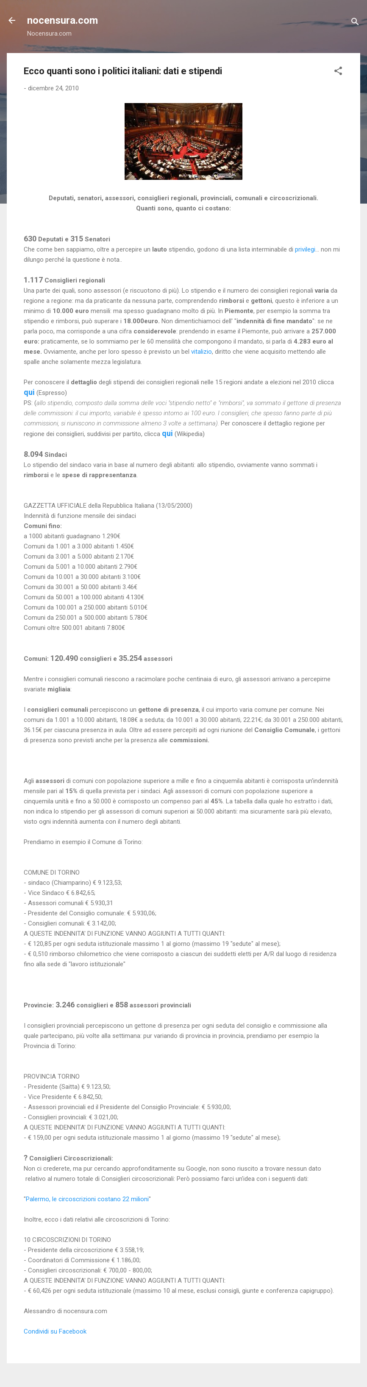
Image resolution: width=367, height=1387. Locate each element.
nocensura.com (62, 20)
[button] (338, 72)
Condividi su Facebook (55, 1331)
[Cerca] (355, 23)
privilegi (305, 249)
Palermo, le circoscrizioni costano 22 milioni (87, 1199)
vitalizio (201, 351)
